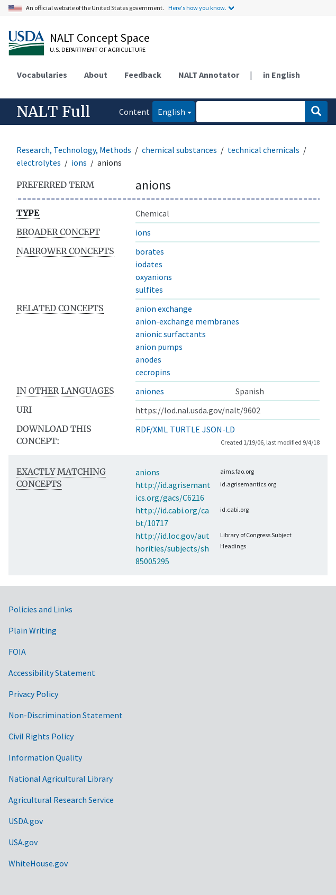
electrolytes (38, 162)
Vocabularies (42, 74)
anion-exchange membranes (187, 321)
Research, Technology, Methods (73, 149)
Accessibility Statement (51, 672)
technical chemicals (263, 149)
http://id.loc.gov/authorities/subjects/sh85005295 (172, 548)
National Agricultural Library (60, 778)
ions (79, 162)
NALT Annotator (208, 74)
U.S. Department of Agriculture (98, 49)
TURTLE (185, 429)
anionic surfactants (170, 334)
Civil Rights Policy (41, 736)
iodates (148, 264)
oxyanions (153, 277)
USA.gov (23, 842)
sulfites (149, 289)
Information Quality (45, 757)
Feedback (142, 74)
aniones (149, 391)
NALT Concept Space (100, 37)
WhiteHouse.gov (38, 863)
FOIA (17, 651)
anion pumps (159, 346)
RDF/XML (151, 429)
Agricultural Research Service (61, 799)
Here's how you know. (197, 8)
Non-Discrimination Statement (65, 715)
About (95, 74)
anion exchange (163, 308)
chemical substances (179, 149)
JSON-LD (218, 429)
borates (149, 251)
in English (281, 74)
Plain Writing (32, 630)
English (168, 111)
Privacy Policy (33, 694)
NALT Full (53, 111)
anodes (148, 359)
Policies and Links (40, 609)
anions (147, 472)
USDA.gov (25, 821)
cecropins (152, 372)
